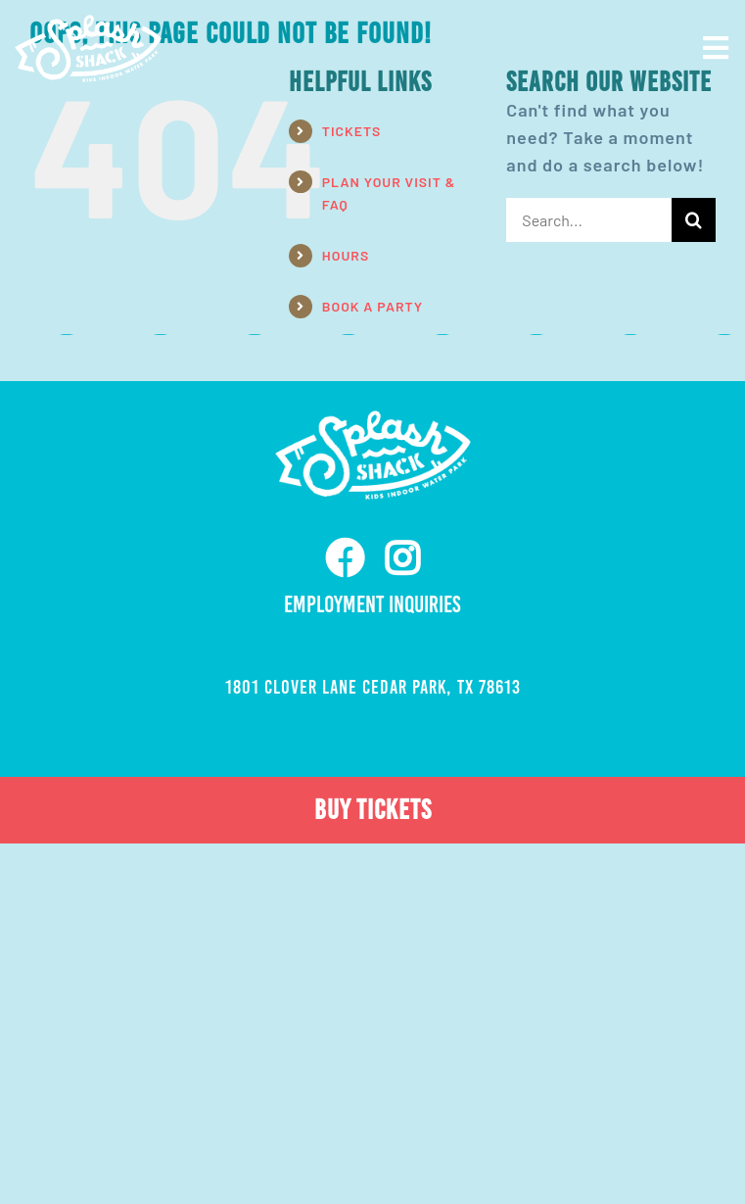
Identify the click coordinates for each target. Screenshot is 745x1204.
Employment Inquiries (372, 604)
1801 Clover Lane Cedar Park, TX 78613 (373, 687)
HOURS (345, 255)
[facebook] (345, 558)
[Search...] (589, 220)
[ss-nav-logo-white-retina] (88, 23)
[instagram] (402, 558)
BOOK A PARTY (372, 306)
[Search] (694, 220)
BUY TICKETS (373, 810)
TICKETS (352, 130)
